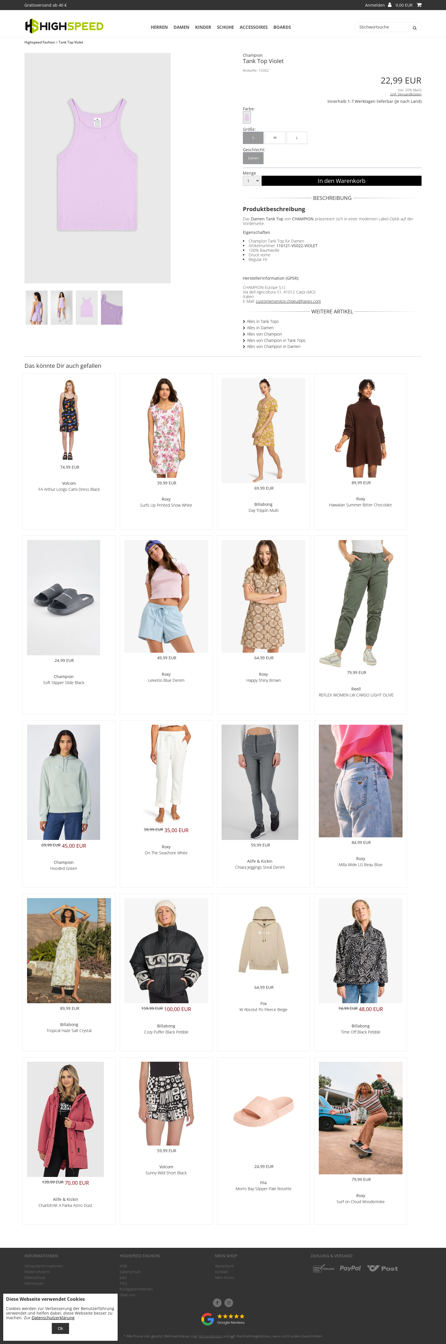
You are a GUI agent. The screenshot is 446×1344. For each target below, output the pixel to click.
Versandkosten (210, 1336)
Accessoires (254, 27)
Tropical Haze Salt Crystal (69, 1030)
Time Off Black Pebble (360, 1032)
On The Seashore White (166, 852)
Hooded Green (63, 868)
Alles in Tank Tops (263, 321)
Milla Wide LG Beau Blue (360, 864)
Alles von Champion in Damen (273, 346)
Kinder (203, 27)
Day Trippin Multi (264, 510)
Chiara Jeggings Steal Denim (260, 867)
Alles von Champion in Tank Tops (276, 340)
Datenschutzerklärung (53, 1317)
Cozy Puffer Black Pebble (166, 1032)
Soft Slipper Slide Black (63, 682)
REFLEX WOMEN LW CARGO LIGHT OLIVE (356, 695)
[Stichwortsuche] (387, 27)
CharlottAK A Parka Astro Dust (65, 1205)
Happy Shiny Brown (263, 680)
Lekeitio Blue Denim (166, 680)
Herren (159, 27)
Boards (282, 27)
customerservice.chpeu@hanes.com (288, 301)
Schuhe (225, 27)
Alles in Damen (260, 327)
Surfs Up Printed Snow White (166, 505)
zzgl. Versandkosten (406, 94)
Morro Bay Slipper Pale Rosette (263, 1188)
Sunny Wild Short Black (166, 1172)
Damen (181, 27)
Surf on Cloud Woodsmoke (361, 1201)
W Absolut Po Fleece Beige (263, 1009)
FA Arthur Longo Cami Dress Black (69, 489)
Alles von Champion (264, 334)
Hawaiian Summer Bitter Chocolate (360, 505)
